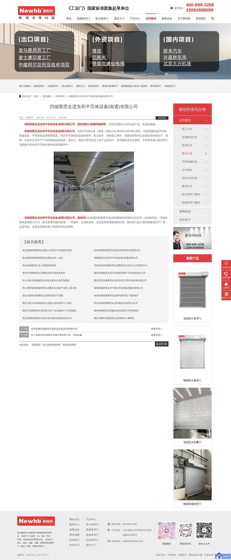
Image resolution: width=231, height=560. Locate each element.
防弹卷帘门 (156, 86)
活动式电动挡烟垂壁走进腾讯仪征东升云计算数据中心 (121, 265)
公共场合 (187, 169)
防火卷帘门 (102, 18)
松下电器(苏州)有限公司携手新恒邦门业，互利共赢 (56, 335)
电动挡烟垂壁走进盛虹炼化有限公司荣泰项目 (116, 310)
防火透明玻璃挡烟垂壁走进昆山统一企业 (42, 257)
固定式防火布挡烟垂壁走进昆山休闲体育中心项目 (47, 303)
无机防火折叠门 (192, 442)
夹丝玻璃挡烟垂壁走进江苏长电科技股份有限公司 (47, 318)
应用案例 (151, 18)
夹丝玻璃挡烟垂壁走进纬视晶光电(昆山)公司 (116, 303)
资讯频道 (47, 96)
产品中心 (135, 18)
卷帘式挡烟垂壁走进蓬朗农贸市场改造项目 (43, 273)
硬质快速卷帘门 (110, 86)
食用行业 (187, 186)
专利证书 (74, 545)
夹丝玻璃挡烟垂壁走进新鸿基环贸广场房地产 (116, 295)
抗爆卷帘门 (53, 86)
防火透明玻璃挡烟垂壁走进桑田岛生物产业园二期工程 (49, 288)
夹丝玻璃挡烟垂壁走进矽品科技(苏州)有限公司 (117, 250)
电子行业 (187, 153)
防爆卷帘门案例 (191, 202)
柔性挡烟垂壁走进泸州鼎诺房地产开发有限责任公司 (119, 273)
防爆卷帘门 (83, 18)
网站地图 (74, 534)
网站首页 (74, 519)
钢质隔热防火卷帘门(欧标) (134, 86)
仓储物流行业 (189, 137)
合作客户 (185, 219)
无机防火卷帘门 (192, 318)
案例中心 (74, 524)
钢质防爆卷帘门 (192, 504)
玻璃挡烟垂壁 (69, 344)
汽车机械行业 (189, 161)
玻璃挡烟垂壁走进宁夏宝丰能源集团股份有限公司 (118, 288)
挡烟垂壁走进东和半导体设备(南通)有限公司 (91, 96)
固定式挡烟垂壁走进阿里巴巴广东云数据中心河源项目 (49, 310)
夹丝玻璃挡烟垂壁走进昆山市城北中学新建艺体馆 (47, 250)
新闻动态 (167, 18)
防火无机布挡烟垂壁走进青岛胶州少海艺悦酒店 (46, 280)
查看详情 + (156, 329)
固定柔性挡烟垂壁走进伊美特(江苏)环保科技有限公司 (120, 280)
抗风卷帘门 (93, 86)
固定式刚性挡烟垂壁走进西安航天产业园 (42, 295)
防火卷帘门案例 (191, 194)
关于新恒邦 (184, 18)
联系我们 (201, 18)
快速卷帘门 (170, 86)
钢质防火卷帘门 (192, 380)
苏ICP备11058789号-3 (37, 555)
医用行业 (187, 145)
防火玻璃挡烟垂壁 (52, 344)
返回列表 (162, 118)
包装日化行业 (189, 178)
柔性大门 (119, 18)
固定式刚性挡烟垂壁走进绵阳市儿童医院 (114, 318)
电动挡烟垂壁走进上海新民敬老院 (39, 265)
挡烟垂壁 (30, 117)
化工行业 (187, 129)
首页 (69, 18)
